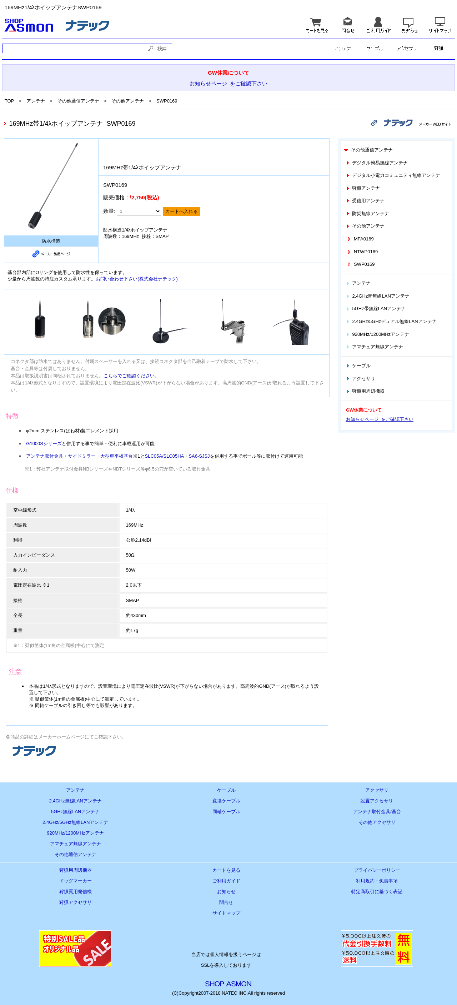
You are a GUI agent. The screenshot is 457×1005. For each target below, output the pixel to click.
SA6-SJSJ (199, 456)
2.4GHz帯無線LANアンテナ (377, 296)
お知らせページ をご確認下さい (228, 83)
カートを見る (226, 870)
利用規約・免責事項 (377, 881)
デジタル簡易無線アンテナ (376, 162)
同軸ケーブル (226, 811)
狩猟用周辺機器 (365, 391)
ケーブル (358, 365)
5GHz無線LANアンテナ (75, 811)
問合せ (226, 902)
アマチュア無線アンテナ (374, 346)
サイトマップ (226, 913)
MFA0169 (359, 239)
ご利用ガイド (226, 881)
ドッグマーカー (75, 881)
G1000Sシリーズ (44, 443)
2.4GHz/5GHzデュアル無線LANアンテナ (391, 321)
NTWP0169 (362, 251)
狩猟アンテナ (362, 188)
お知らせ (226, 891)
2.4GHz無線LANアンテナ (75, 800)
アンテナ (35, 101)
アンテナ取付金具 (44, 456)
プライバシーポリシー (377, 870)
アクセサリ (360, 378)
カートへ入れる (181, 211)
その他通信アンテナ (78, 101)
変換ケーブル (226, 800)
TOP (9, 101)
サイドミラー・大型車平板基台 (100, 456)
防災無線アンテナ (367, 213)
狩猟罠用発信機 (75, 891)
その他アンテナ (127, 101)
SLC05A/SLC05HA (164, 456)
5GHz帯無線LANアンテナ (375, 308)
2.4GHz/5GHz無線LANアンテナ (75, 822)
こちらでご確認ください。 (131, 375)
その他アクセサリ (377, 822)
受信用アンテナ (365, 200)
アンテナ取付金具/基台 (377, 811)
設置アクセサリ (377, 800)
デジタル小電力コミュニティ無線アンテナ (393, 175)
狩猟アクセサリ (75, 902)
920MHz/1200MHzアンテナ (377, 334)
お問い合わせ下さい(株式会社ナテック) (137, 279)
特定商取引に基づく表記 (376, 891)
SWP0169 (166, 101)
